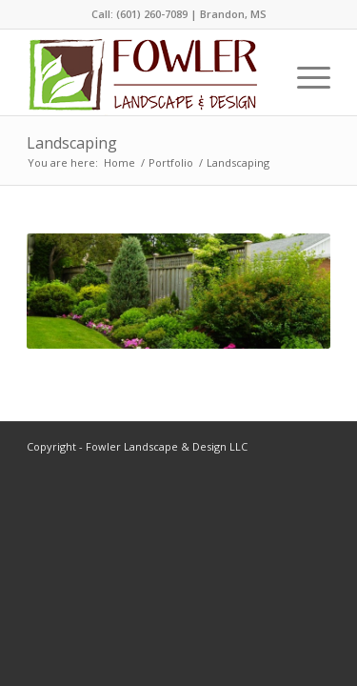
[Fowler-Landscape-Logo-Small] (142, 77)
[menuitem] (304, 77)
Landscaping (72, 142)
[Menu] (304, 77)
